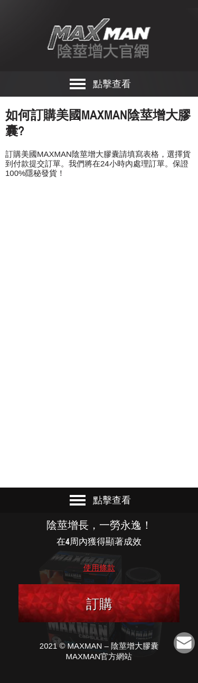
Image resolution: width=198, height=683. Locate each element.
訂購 (99, 603)
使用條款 (99, 567)
